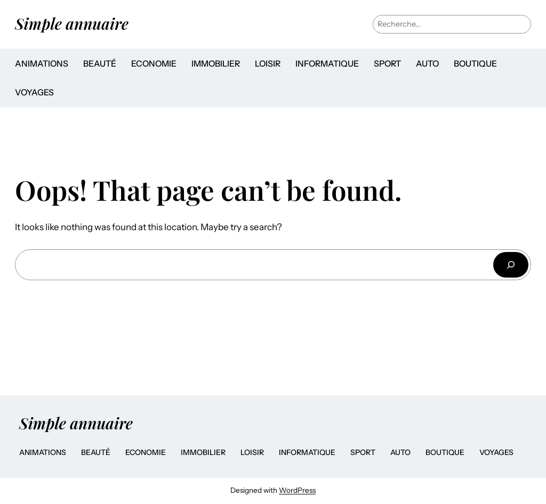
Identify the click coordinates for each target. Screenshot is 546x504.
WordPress (297, 490)
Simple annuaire (72, 23)
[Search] (510, 264)
